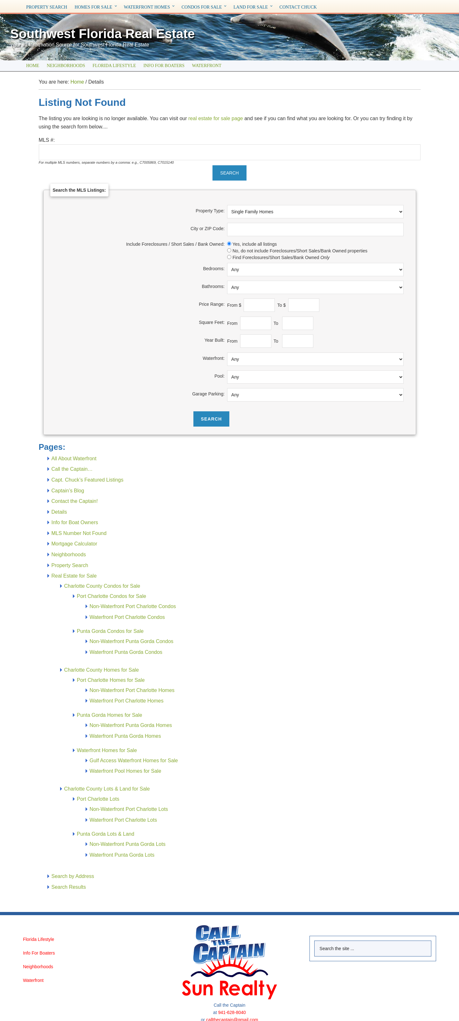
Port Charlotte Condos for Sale (111, 596)
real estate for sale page (215, 118)
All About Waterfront (74, 458)
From (233, 323)
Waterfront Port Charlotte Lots (123, 820)
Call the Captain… (72, 469)
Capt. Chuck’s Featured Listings (87, 480)
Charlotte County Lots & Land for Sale (107, 788)
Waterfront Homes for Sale (107, 750)
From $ (234, 305)
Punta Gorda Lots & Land (106, 834)
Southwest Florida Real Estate (119, 32)
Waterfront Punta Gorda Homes (125, 736)
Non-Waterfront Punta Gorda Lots (128, 844)
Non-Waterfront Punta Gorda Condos (132, 641)
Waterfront (33, 980)
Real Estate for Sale (74, 576)
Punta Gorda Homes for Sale (109, 715)
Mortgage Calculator (74, 543)
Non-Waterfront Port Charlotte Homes (132, 690)
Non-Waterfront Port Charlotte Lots (129, 809)
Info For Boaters (39, 953)
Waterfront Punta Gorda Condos (126, 652)
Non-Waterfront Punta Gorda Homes (131, 725)
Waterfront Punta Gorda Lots (122, 855)
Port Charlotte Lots (98, 799)
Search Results (69, 887)
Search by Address (73, 876)
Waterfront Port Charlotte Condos (127, 617)
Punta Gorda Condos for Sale (110, 631)
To (277, 323)
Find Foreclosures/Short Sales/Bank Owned (281, 257)
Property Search (70, 565)
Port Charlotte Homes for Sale (111, 680)
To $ (282, 305)
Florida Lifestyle (38, 939)
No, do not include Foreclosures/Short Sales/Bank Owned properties (300, 250)
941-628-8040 (232, 1012)
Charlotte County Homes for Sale (101, 670)
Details (59, 512)
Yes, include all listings (255, 244)
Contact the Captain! (75, 501)
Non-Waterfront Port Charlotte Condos (133, 606)
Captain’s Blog (68, 490)
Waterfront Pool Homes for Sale (125, 771)
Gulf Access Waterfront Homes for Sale (134, 760)
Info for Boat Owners (75, 522)
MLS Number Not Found (79, 533)
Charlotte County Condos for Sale (102, 586)
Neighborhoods (69, 554)
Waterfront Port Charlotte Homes (126, 700)
